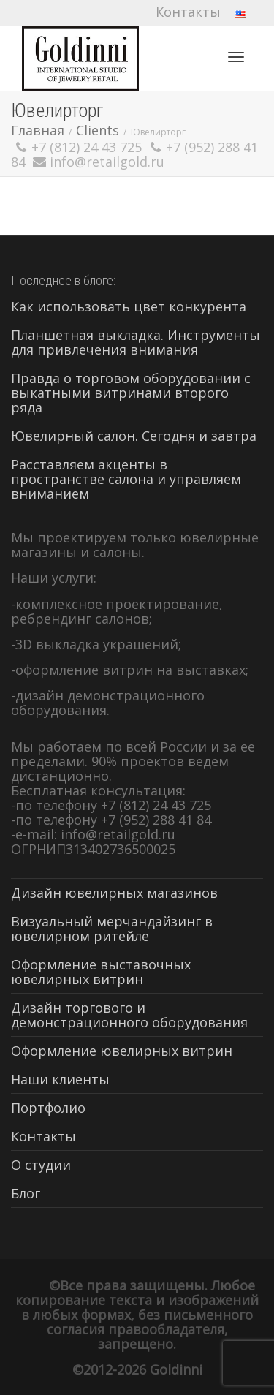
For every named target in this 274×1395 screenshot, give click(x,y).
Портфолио (48, 1107)
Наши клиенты (60, 1079)
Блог (25, 1193)
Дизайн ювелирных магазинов (114, 892)
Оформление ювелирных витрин (121, 1050)
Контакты (188, 11)
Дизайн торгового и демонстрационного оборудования (129, 1015)
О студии (41, 1164)
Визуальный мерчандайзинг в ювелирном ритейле (112, 928)
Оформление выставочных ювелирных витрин (101, 972)
